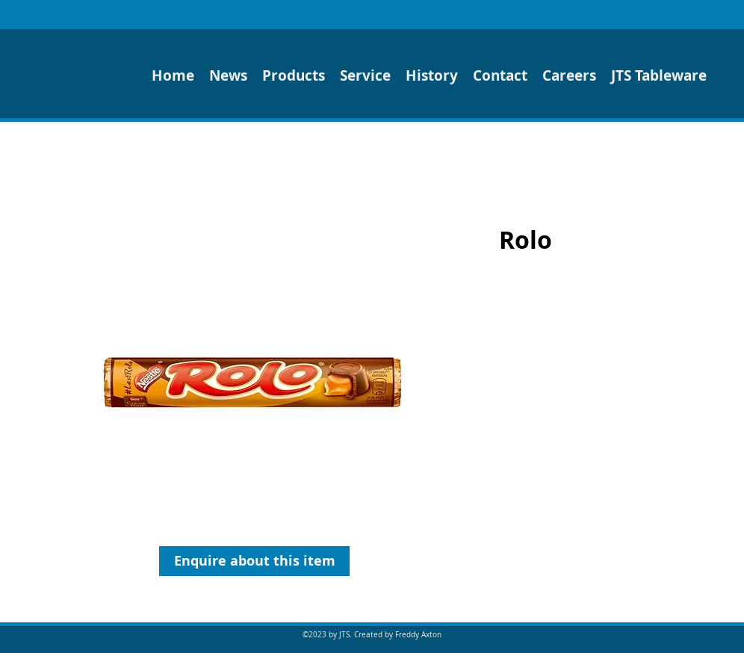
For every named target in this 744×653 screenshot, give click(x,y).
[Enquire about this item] (254, 561)
